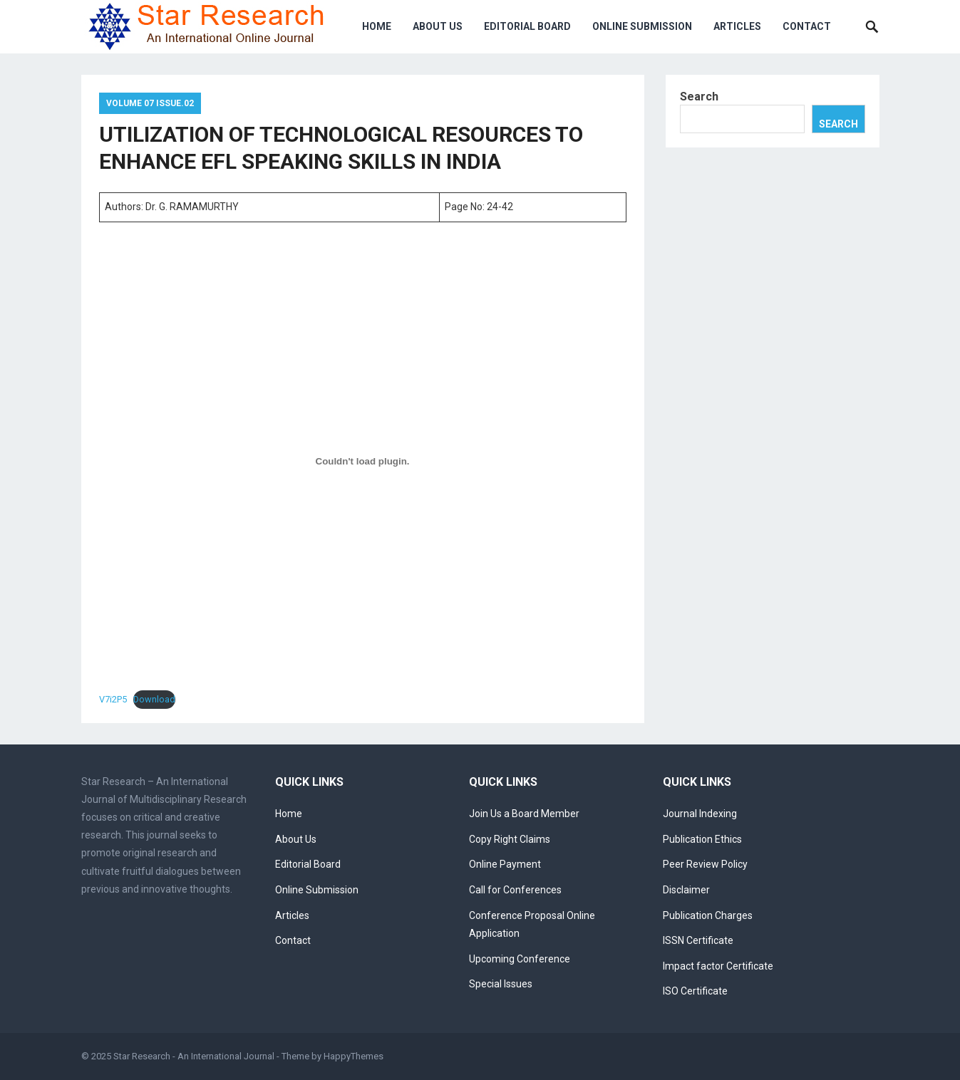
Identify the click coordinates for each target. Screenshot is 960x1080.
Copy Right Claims (509, 839)
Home (376, 26)
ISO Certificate (695, 991)
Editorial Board (527, 26)
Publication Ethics (702, 839)
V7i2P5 (113, 699)
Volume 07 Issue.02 (150, 103)
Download (154, 699)
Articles (737, 26)
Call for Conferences (515, 889)
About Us (438, 26)
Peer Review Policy (705, 864)
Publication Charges (708, 915)
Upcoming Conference (519, 959)
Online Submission (642, 26)
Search (699, 96)
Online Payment (505, 864)
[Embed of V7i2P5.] (362, 461)
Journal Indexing (700, 813)
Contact (807, 26)
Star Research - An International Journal (193, 1056)
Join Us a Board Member (524, 813)
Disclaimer (686, 889)
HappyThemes (353, 1056)
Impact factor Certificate (718, 966)
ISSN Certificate (698, 940)
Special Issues (500, 984)
